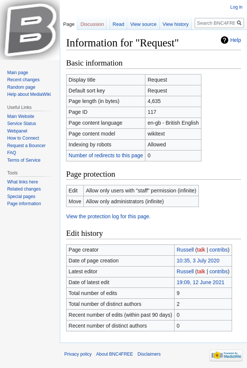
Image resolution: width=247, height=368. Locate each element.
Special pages (21, 196)
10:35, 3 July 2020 (198, 261)
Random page (21, 87)
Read (118, 24)
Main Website (20, 116)
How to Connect (23, 138)
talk (201, 250)
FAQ (11, 152)
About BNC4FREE (114, 354)
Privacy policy (78, 354)
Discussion (92, 24)
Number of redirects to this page (106, 155)
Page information (24, 203)
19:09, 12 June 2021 (201, 282)
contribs (219, 250)
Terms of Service (23, 160)
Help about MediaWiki (29, 94)
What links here (22, 182)
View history (176, 24)
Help (235, 40)
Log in (236, 7)
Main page (17, 72)
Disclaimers (149, 354)
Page (68, 24)
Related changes (24, 189)
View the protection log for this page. (108, 216)
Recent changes (23, 79)
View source (143, 24)
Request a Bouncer (26, 145)
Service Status (21, 123)
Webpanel (17, 131)
